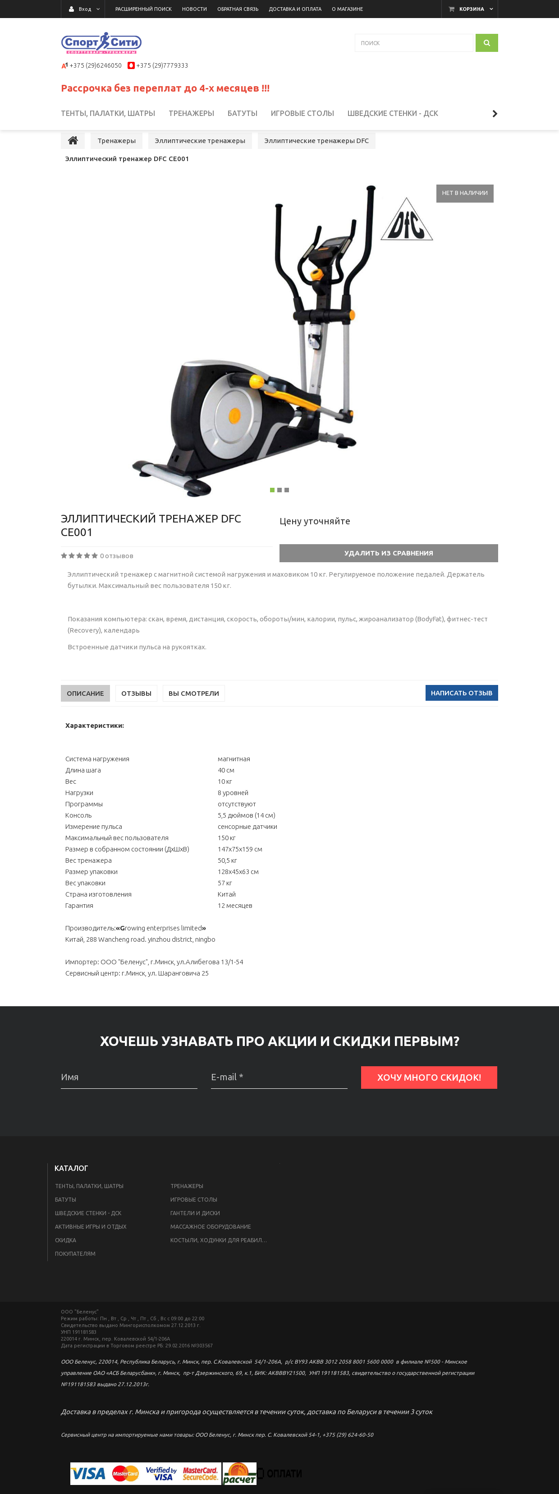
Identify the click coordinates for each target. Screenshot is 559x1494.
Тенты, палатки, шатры (89, 1204)
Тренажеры (186, 1204)
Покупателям (75, 1271)
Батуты (65, 1217)
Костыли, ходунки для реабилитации (222, 1258)
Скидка (65, 1258)
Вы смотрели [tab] (194, 711)
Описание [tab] (85, 711)
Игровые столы (193, 1217)
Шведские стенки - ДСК (88, 1231)
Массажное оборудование (210, 1244)
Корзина (471, 9)
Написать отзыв (462, 710)
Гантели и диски (195, 1231)
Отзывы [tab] (136, 711)
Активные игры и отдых (91, 1244)
